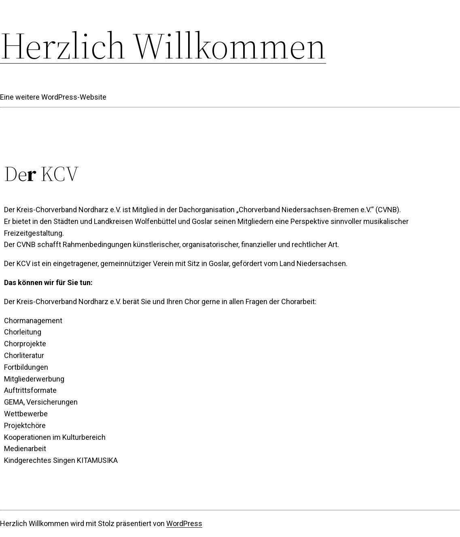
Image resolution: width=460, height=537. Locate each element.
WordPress (184, 523)
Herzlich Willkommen (163, 46)
